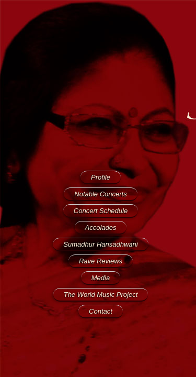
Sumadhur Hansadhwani (100, 244)
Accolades (101, 227)
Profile (100, 177)
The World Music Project (101, 294)
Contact (100, 311)
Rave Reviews (100, 261)
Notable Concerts (100, 194)
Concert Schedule (101, 211)
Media (100, 278)
